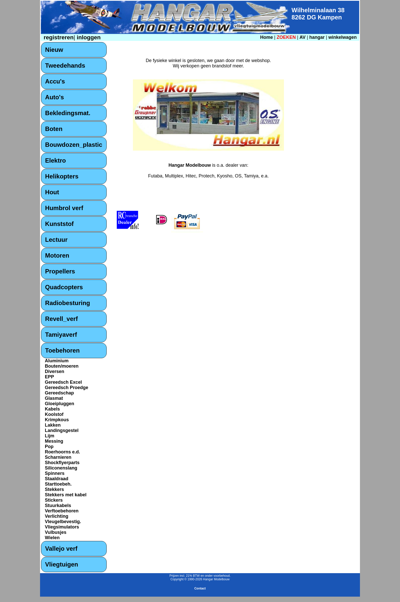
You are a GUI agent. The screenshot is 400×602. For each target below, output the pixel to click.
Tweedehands (65, 65)
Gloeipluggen (59, 403)
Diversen (54, 371)
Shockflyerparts (62, 462)
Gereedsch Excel (63, 382)
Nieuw (54, 49)
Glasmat (54, 398)
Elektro (55, 160)
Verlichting (56, 516)
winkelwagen (342, 37)
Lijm (49, 435)
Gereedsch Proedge (66, 387)
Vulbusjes (55, 532)
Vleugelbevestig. (63, 521)
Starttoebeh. (58, 484)
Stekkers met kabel (65, 494)
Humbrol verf (64, 207)
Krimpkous (57, 419)
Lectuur (56, 239)
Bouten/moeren (62, 366)
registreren (58, 37)
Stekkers (54, 489)
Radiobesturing (67, 302)
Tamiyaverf (61, 334)
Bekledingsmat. (67, 113)
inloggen (88, 37)
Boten (53, 128)
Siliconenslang (61, 468)
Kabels (52, 409)
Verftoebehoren (62, 510)
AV (303, 37)
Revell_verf (61, 318)
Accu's (55, 81)
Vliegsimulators (62, 526)
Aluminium (57, 360)
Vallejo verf (61, 548)
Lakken (53, 425)
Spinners (55, 473)
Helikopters (62, 176)
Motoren (57, 255)
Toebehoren (62, 350)
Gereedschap (59, 392)
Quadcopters (64, 287)
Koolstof (54, 414)
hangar (316, 37)
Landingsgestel (62, 430)
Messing (54, 441)
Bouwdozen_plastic (73, 144)
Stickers (54, 500)
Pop (49, 446)
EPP (49, 376)
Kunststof (59, 223)
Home (266, 37)
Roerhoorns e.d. (62, 451)
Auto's (54, 97)
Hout (52, 192)
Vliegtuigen (61, 564)
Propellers (60, 271)
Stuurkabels (58, 505)
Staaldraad (56, 478)
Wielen (52, 537)
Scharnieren (58, 457)
